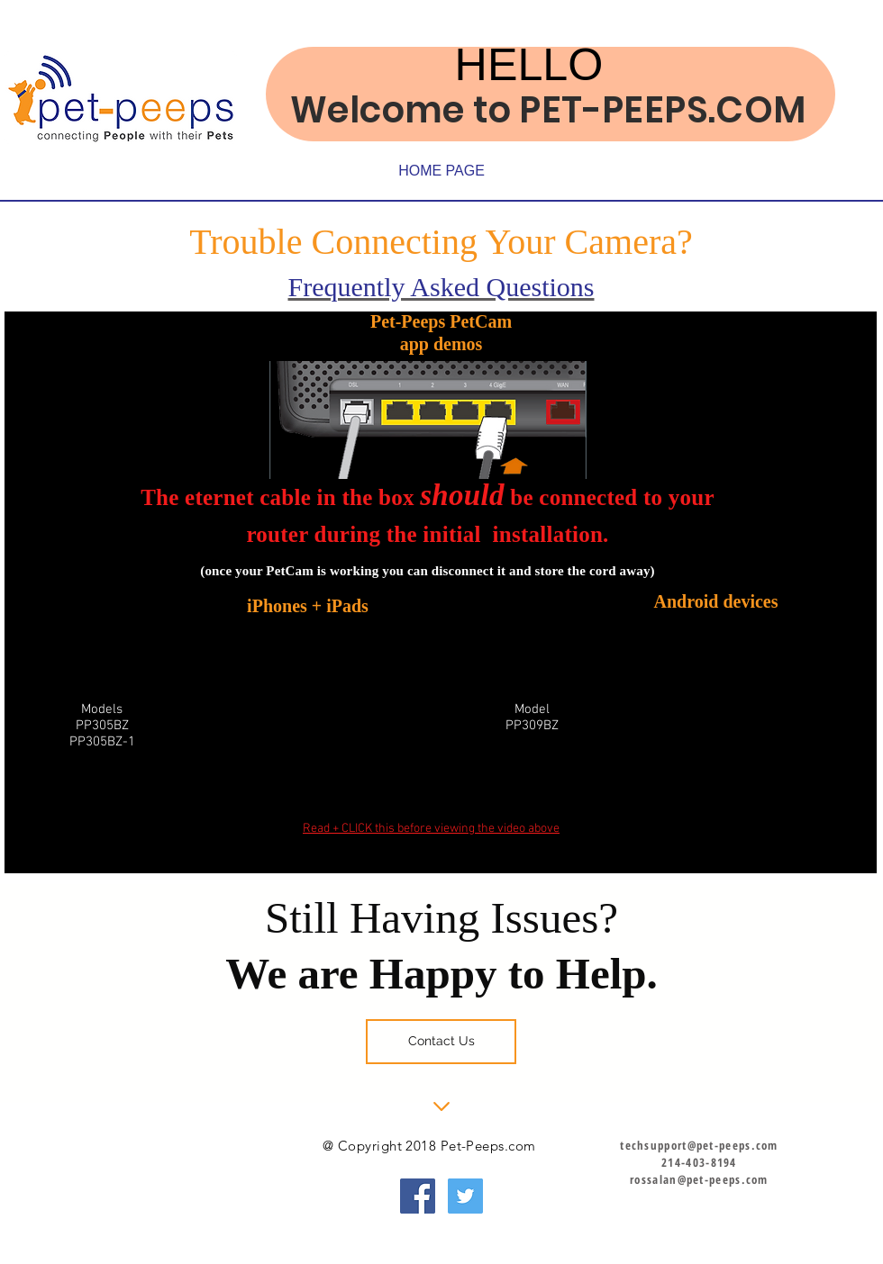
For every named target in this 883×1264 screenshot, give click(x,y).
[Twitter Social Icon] (465, 1196)
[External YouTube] (699, 723)
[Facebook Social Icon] (417, 1196)
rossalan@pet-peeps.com (699, 1179)
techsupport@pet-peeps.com (699, 1145)
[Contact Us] (441, 1041)
